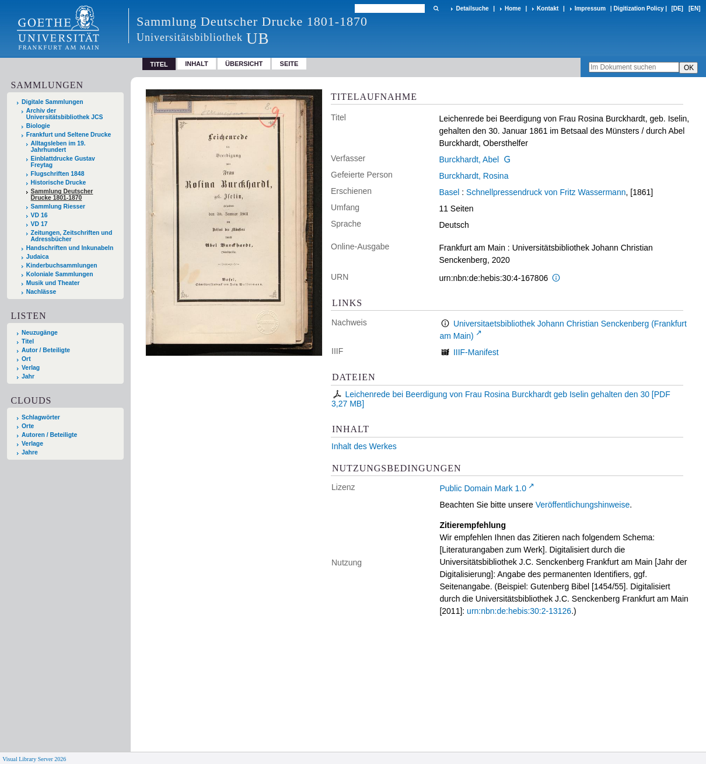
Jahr (28, 376)
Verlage (32, 443)
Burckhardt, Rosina (473, 175)
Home (513, 8)
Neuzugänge (40, 332)
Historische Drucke (58, 182)
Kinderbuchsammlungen (61, 265)
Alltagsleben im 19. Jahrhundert (58, 146)
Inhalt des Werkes (364, 446)
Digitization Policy (638, 8)
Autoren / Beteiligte (49, 435)
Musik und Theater (53, 283)
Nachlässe (41, 292)
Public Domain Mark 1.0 (482, 488)
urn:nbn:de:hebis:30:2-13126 (519, 611)
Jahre (30, 452)
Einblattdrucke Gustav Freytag (63, 161)
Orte (28, 426)
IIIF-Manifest (476, 352)
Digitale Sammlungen (52, 102)
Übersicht (244, 63)
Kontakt (547, 8)
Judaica (37, 256)
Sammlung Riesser (58, 206)
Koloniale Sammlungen (59, 274)
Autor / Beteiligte (46, 350)
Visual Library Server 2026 (34, 759)
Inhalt (196, 63)
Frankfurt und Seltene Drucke (68, 134)
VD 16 (39, 215)
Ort (26, 359)
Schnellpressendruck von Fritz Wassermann (545, 192)
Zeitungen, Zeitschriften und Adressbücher (72, 236)
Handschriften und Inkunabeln (70, 248)
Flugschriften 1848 (58, 174)
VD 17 (39, 224)
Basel (449, 192)
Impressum (590, 8)
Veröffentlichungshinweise (583, 504)
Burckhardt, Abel (469, 159)
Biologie (38, 126)
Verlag (31, 367)
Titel (28, 341)
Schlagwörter (41, 417)
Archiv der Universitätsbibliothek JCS (64, 113)
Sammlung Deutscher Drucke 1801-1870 (62, 194)
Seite (289, 63)
